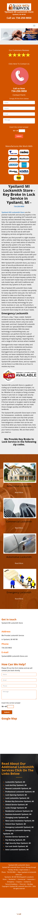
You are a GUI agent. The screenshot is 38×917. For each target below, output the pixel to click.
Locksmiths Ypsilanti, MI (15, 782)
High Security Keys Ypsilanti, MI (18, 843)
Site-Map (30, 884)
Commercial (21, 879)
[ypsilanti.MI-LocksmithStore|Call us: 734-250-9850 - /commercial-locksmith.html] (20, 508)
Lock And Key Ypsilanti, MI (16, 785)
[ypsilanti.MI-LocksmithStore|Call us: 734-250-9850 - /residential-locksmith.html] (20, 472)
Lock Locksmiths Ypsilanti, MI (17, 798)
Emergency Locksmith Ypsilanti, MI (19, 827)
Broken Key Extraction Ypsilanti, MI (19, 801)
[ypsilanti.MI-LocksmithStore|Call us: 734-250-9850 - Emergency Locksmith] (19, 593)
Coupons (19, 882)
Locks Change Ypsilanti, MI (16, 808)
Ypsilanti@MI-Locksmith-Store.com (15, 656)
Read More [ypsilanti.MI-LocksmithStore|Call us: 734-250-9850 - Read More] (19, 492)
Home (5, 879)
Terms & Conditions (11, 884)
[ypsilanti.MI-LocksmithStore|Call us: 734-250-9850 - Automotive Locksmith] (19, 558)
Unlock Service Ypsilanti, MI (16, 804)
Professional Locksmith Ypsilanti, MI (20, 792)
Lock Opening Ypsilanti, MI (16, 795)
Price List (23, 884)
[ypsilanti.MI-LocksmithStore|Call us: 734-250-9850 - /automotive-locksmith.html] (20, 543)
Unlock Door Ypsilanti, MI (15, 824)
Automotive (31, 879)
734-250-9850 (23, 17)
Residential (12, 879)
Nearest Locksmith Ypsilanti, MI (18, 788)
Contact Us (27, 882)
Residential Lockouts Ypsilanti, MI (19, 811)
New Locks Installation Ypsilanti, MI (19, 821)
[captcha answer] (22, 130)
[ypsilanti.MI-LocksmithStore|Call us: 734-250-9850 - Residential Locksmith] (19, 487)
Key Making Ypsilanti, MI (15, 840)
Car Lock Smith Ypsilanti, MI (16, 846)
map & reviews (24, 870)
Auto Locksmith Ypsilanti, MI (17, 849)
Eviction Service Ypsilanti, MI (16, 837)
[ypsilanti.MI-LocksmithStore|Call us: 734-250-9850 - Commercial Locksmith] (19, 523)
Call (19, 914)
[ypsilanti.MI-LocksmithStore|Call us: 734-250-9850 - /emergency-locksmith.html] (20, 579)
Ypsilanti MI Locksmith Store (13, 212)
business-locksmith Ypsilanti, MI (18, 814)
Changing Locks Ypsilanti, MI (16, 817)
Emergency (10, 882)
